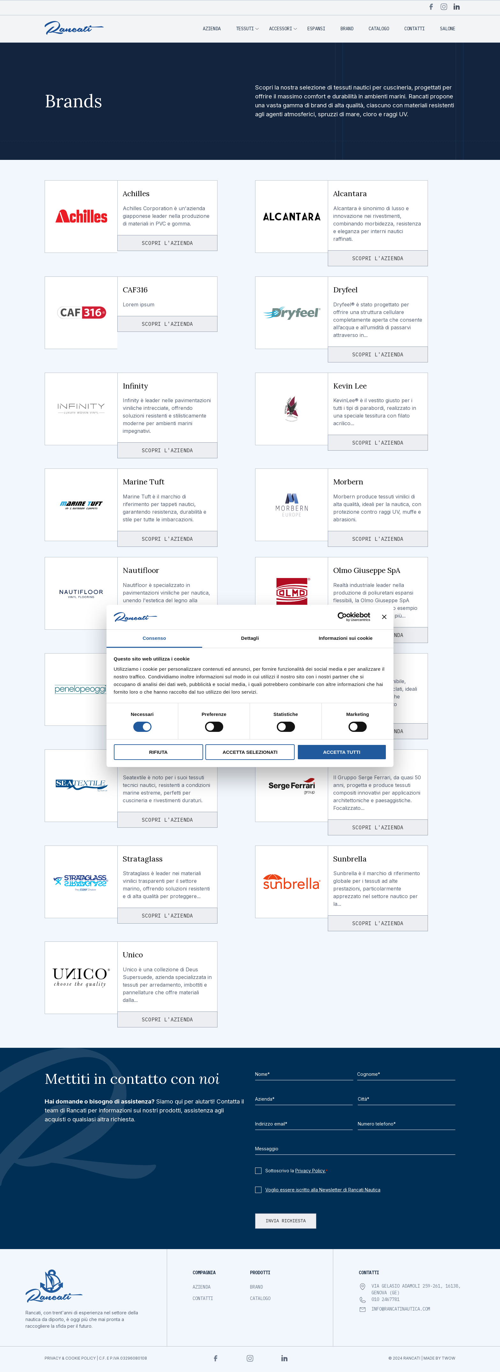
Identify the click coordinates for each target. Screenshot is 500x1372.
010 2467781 (385, 1299)
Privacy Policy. (310, 1170)
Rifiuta (158, 752)
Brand (347, 29)
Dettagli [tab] (250, 638)
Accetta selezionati (250, 752)
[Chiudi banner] (384, 617)
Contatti (414, 29)
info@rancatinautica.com (400, 1309)
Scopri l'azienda (167, 243)
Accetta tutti (341, 752)
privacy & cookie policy (70, 1358)
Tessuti (245, 29)
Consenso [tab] (154, 638)
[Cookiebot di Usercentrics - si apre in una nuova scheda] (342, 617)
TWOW (448, 1358)
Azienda (212, 29)
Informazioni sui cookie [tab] (346, 638)
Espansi (316, 29)
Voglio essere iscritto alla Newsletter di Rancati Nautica (322, 1189)
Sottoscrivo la (296, 1171)
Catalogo (379, 29)
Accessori (280, 29)
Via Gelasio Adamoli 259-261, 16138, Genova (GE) (416, 1289)
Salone (447, 29)
